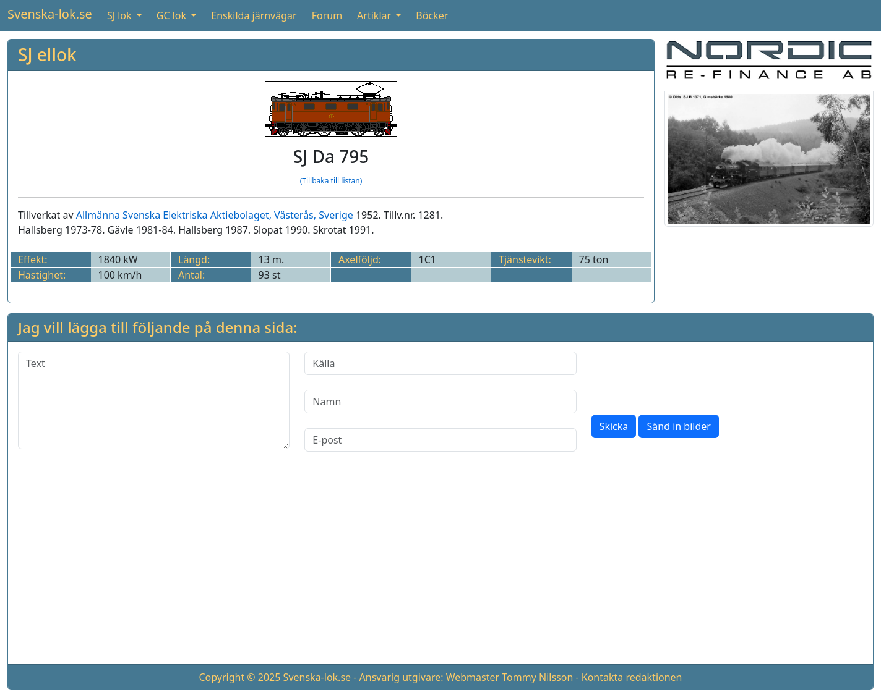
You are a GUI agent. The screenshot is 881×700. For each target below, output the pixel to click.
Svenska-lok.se (49, 14)
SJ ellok (47, 54)
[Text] (154, 400)
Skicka (614, 426)
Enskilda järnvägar (253, 15)
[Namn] (440, 401)
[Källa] (440, 363)
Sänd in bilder (678, 426)
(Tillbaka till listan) (331, 180)
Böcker (432, 15)
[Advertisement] (440, 567)
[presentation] (685, 376)
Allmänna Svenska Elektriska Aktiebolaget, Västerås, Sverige (214, 215)
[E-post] (440, 440)
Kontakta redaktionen (632, 677)
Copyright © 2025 (239, 677)
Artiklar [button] (375, 15)
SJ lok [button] (120, 15)
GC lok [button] (173, 15)
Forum (327, 15)
